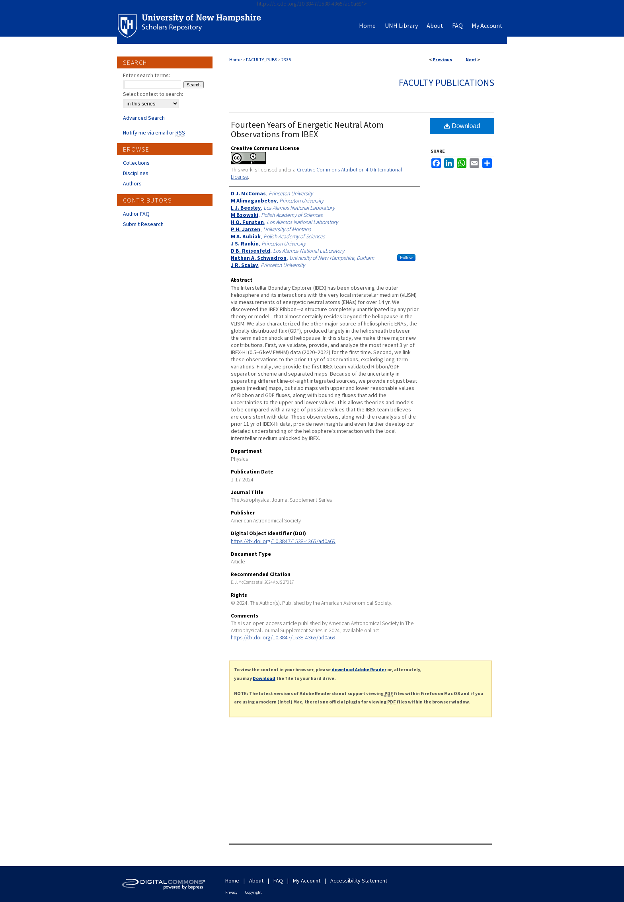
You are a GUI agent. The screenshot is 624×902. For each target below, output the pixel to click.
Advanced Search (144, 117)
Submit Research (143, 224)
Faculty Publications (446, 82)
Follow (406, 257)
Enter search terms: (146, 75)
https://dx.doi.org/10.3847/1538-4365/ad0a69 (283, 541)
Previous (442, 59)
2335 (286, 59)
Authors (132, 183)
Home (235, 59)
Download (462, 126)
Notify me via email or (154, 132)
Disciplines (135, 173)
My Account (306, 880)
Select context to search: (153, 93)
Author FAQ (136, 213)
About (256, 880)
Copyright (253, 892)
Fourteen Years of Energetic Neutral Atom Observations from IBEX (307, 129)
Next (471, 59)
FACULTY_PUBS (261, 59)
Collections (136, 162)
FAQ (278, 880)
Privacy (231, 892)
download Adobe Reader (359, 669)
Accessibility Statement (358, 880)
